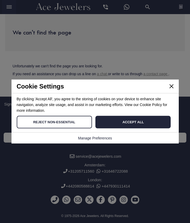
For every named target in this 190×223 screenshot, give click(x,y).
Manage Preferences (95, 138)
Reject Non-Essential (54, 122)
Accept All (133, 122)
